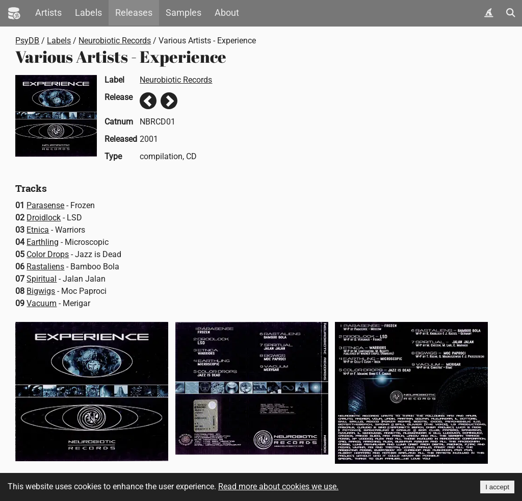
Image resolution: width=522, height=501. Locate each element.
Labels (88, 13)
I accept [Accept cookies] (497, 487)
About (227, 13)
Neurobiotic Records (115, 40)
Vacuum (42, 303)
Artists (48, 13)
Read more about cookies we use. (278, 486)
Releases (133, 13)
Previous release (148, 100)
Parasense (45, 205)
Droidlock (44, 217)
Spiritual (42, 279)
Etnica (38, 230)
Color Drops (48, 254)
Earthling (43, 242)
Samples (183, 13)
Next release (169, 100)
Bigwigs (41, 291)
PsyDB (27, 40)
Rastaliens (45, 266)
